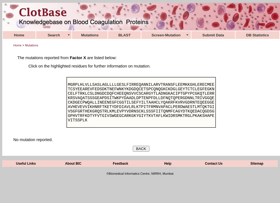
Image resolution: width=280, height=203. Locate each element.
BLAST (124, 35)
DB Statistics (257, 35)
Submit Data (213, 35)
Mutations (31, 45)
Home (17, 45)
